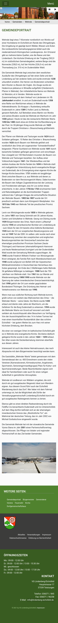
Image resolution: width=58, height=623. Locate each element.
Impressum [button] (46, 535)
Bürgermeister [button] (28, 500)
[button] (6, 458)
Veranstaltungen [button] (33, 535)
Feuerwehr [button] (19, 503)
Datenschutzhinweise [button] (18, 538)
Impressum (41, 608)
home (7, 22)
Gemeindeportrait (42, 22)
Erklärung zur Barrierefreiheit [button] (40, 538)
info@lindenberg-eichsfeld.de (40, 600)
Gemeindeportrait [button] (14, 500)
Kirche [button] (27, 503)
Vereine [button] (10, 503)
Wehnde (28, 22)
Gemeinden (17, 22)
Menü (51, 3)
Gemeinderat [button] (41, 500)
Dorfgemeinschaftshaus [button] (16, 506)
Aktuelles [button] (21, 535)
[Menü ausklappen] (5, 3)
